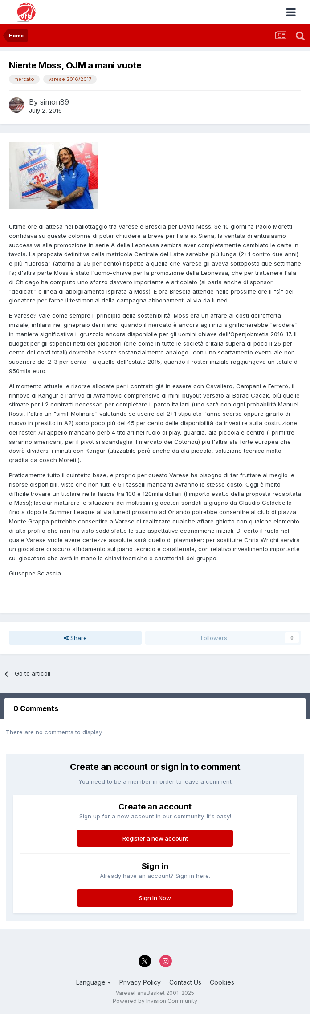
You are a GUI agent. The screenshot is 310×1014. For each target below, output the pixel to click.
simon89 (54, 101)
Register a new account (155, 838)
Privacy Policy (140, 982)
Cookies (222, 982)
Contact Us (185, 982)
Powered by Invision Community (155, 1001)
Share (75, 637)
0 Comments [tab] (35, 708)
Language (93, 982)
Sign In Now (155, 897)
